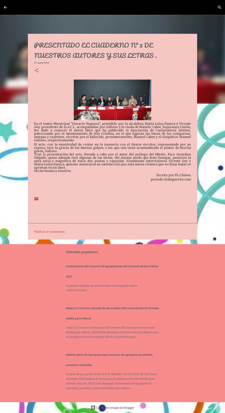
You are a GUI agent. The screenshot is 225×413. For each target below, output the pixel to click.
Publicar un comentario (49, 231)
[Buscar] (161, 7)
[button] (36, 70)
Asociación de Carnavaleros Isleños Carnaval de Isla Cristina (83, 7)
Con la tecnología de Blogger (112, 407)
